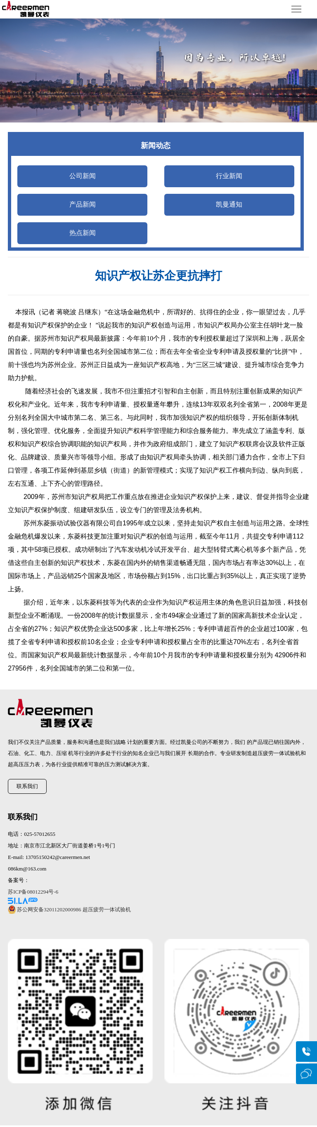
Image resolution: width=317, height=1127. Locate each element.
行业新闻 (229, 175)
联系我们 (27, 786)
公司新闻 (82, 175)
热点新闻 (82, 232)
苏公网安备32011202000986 (49, 909)
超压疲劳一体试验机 (107, 909)
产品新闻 (82, 204)
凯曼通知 (229, 204)
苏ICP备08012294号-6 (33, 892)
